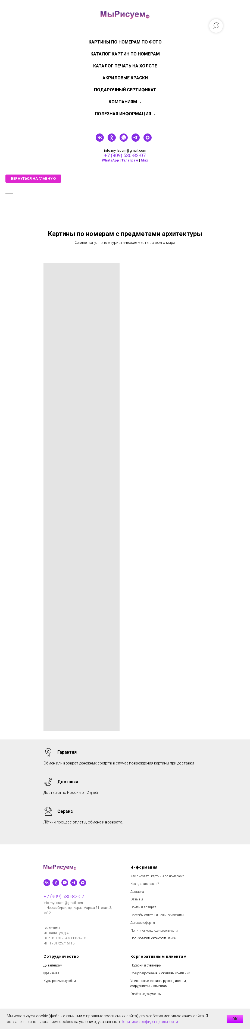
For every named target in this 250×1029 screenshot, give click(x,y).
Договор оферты (142, 923)
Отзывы (136, 899)
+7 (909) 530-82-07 (125, 155)
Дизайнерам (52, 965)
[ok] (112, 140)
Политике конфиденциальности (149, 1021)
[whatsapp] (124, 140)
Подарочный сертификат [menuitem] (125, 89)
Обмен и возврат (143, 907)
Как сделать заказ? (144, 884)
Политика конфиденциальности (154, 930)
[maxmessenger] (147, 140)
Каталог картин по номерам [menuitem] (125, 54)
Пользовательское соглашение (153, 938)
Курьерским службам (59, 981)
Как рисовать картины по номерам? (157, 876)
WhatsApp (110, 160)
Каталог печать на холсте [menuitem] (125, 66)
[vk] (100, 140)
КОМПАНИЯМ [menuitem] (123, 101)
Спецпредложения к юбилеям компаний (160, 973)
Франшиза (51, 973)
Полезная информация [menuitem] (123, 113)
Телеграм (129, 160)
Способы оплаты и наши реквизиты (157, 915)
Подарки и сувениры (145, 965)
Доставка (137, 892)
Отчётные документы (145, 994)
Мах (144, 160)
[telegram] (136, 140)
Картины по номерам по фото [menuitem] (125, 42)
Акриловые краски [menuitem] (125, 77)
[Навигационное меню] (9, 196)
